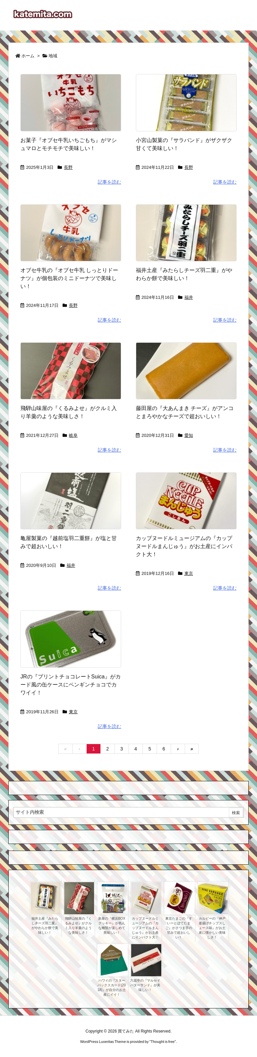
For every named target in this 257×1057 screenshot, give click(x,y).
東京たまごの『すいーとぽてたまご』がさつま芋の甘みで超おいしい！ (178, 928)
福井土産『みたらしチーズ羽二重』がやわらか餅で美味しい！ (44, 925)
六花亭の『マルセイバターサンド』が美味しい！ (145, 985)
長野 (68, 167)
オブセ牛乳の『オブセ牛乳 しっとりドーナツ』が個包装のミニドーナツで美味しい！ (69, 278)
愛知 (188, 435)
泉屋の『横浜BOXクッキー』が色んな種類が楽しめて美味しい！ (111, 925)
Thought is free (162, 1042)
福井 (188, 297)
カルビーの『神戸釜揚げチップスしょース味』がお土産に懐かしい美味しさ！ (212, 928)
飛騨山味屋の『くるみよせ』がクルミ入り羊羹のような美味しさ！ (78, 925)
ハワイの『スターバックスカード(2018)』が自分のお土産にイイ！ (111, 987)
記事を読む (109, 182)
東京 (188, 573)
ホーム (27, 55)
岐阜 (73, 435)
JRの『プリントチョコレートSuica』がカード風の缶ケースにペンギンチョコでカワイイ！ (70, 685)
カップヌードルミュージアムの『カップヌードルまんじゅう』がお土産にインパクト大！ (184, 546)
